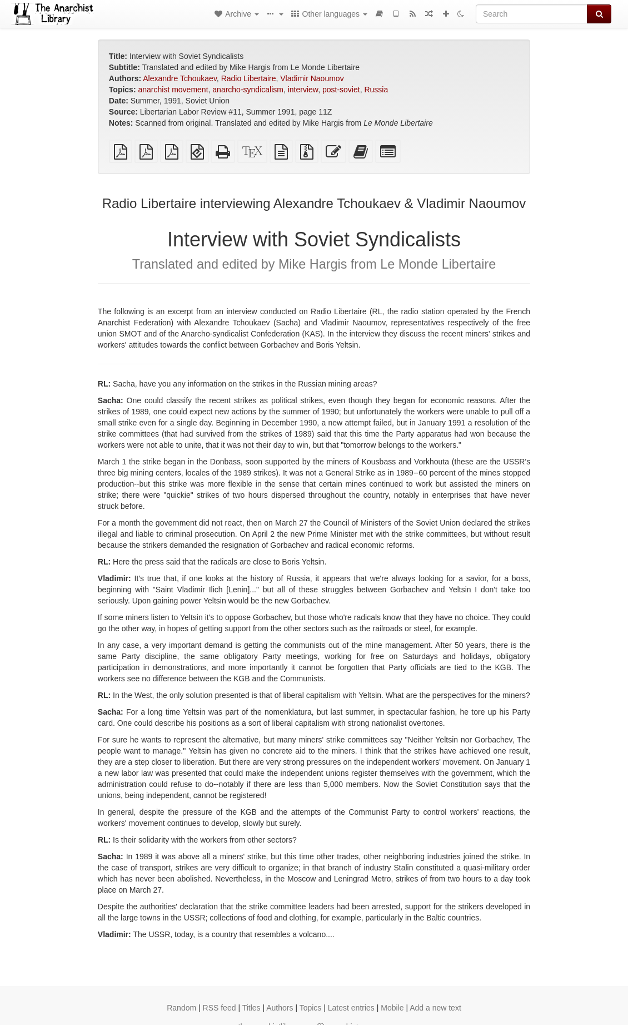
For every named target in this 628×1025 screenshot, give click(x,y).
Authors (279, 1007)
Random (181, 1007)
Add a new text (435, 1007)
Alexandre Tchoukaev (180, 78)
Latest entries (351, 1007)
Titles (251, 1007)
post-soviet (341, 89)
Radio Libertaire (248, 78)
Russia (376, 89)
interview (303, 89)
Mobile (392, 1007)
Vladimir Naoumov (311, 78)
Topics (311, 1007)
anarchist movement (173, 89)
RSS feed (219, 1007)
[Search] (531, 13)
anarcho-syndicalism (247, 89)
